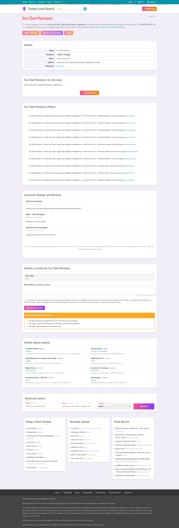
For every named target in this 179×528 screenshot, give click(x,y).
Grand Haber (37, 467)
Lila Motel (33, 442)
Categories (41, 2)
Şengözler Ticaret (85, 451)
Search (143, 406)
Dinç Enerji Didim (84, 443)
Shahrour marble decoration (134, 445)
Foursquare (61, 66)
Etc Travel (77, 436)
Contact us (58, 2)
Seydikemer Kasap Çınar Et (133, 465)
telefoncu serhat (79, 447)
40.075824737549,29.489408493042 (111, 27)
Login (130, 2)
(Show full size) (129, 116)
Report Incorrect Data (52, 33)
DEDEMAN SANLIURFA (37, 457)
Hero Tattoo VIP (81, 458)
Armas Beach (35, 428)
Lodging (67, 54)
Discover (32, 2)
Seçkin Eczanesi (81, 440)
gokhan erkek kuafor (83, 455)
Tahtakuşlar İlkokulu (81, 432)
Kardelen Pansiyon (32, 349)
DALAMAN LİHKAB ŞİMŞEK (132, 475)
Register (140, 2)
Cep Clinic (86, 428)
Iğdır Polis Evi (34, 446)
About (49, 2)
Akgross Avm (129, 449)
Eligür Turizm (30, 368)
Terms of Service (115, 492)
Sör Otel (33, 450)
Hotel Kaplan (96, 378)
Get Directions (89, 93)
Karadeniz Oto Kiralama (100, 368)
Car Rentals (95, 370)
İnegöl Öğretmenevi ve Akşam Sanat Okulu (41, 358)
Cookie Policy (101, 492)
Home (24, 2)
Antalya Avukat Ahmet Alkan (129, 441)
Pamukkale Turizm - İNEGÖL (36, 378)
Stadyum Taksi (96, 349)
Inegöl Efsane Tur (97, 358)
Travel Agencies (31, 370)
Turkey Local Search (41, 9)
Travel (59, 54)
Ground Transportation (99, 351)
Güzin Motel (34, 453)
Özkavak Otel (35, 432)
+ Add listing (149, 9)
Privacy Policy (88, 492)
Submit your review (34, 308)
